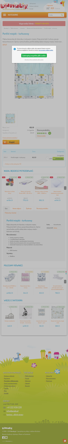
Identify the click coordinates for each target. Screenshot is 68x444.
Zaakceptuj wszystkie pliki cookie (34, 55)
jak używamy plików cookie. (46, 50)
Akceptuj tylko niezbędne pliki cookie (34, 59)
